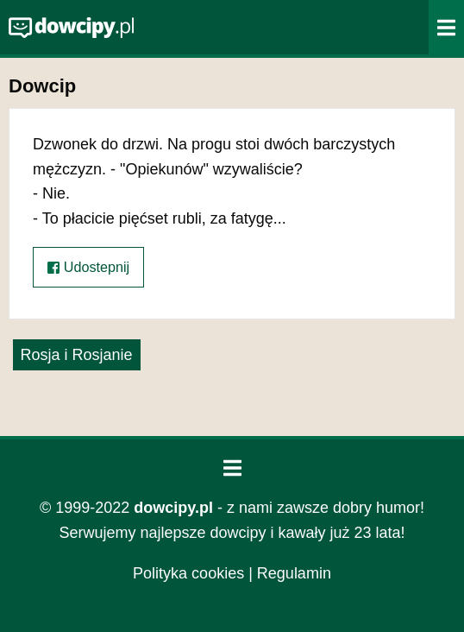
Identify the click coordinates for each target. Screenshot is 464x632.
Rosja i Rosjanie (77, 354)
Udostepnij (88, 267)
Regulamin (294, 573)
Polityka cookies (188, 573)
